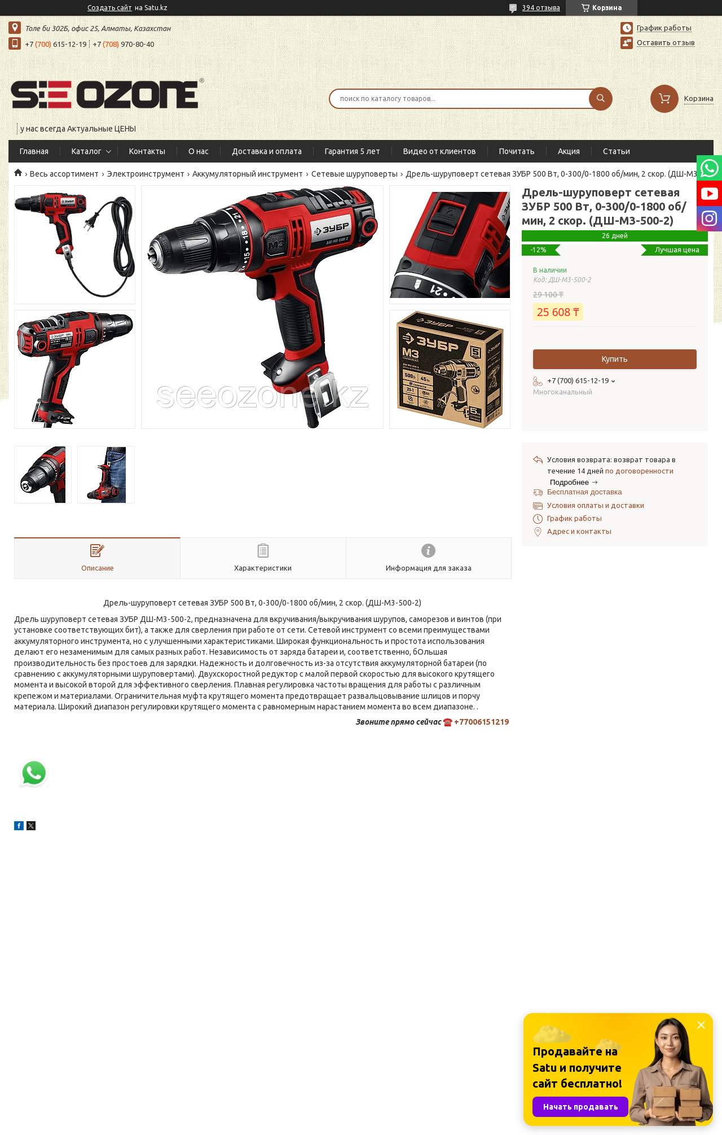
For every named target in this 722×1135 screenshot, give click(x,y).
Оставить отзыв (666, 42)
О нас (198, 151)
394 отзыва (541, 7)
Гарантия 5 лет (352, 151)
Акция (569, 151)
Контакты (147, 151)
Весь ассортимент (64, 173)
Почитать (517, 151)
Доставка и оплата (267, 151)
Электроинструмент (145, 173)
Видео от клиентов (439, 151)
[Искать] (601, 99)
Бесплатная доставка (584, 492)
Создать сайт (109, 7)
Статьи (616, 151)
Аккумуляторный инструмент (247, 173)
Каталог (87, 151)
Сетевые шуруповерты (354, 173)
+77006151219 (481, 721)
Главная (34, 151)
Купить (615, 358)
